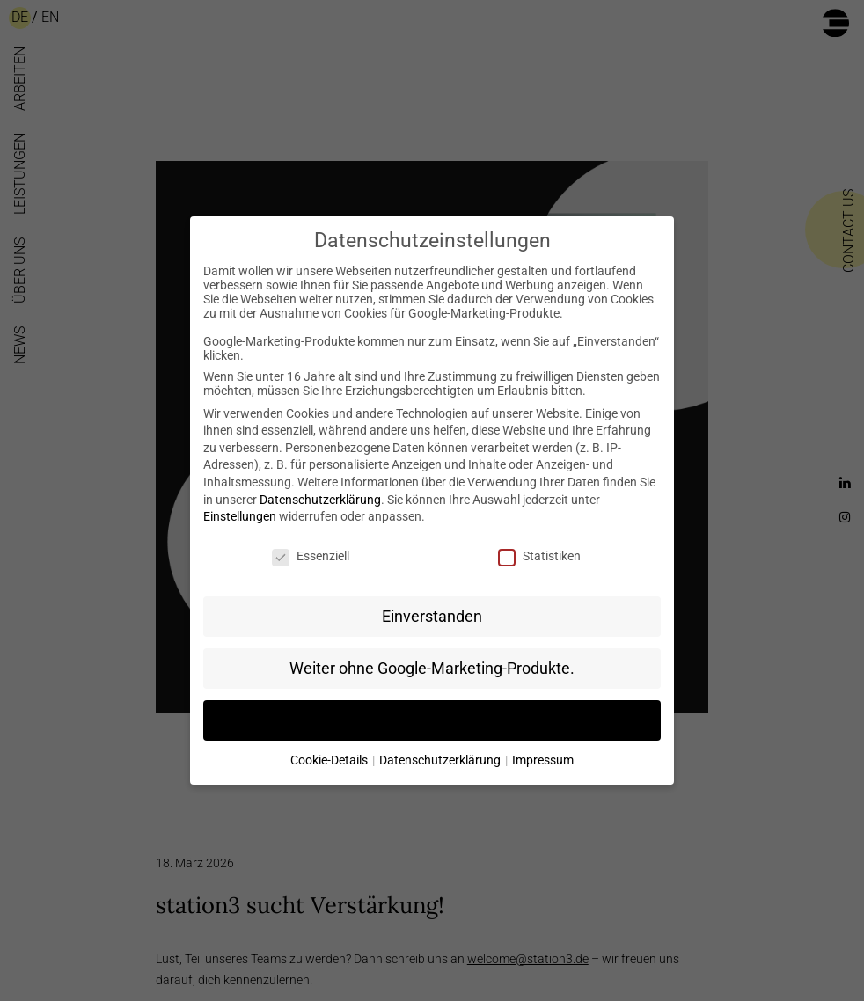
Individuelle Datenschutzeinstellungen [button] (432, 720)
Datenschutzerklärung (320, 500)
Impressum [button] (543, 760)
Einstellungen (239, 516)
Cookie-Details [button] (330, 760)
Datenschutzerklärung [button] (441, 760)
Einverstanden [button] (432, 616)
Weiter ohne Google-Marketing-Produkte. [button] (432, 668)
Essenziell (310, 556)
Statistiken (539, 556)
